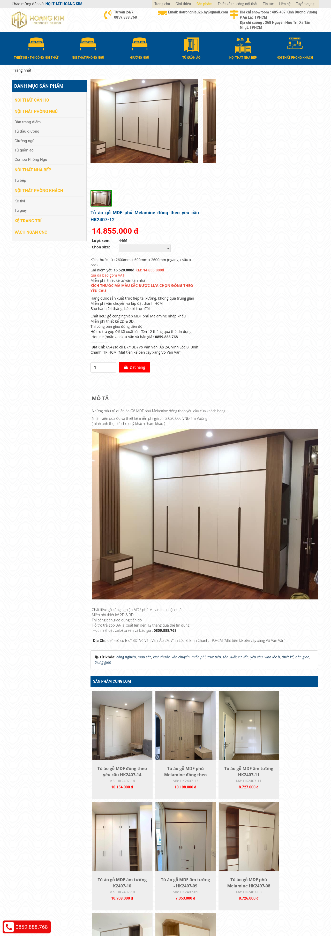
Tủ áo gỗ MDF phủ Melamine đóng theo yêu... (176, 670)
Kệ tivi (19, 201)
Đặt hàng (249, 259)
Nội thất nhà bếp (32, 169)
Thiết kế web (239, 902)
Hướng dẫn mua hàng (189, 840)
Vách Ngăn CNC (30, 231)
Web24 (254, 902)
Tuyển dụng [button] (305, 4)
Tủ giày (20, 210)
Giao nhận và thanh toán (191, 847)
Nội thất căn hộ (31, 99)
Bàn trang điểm (27, 121)
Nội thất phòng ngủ (36, 111)
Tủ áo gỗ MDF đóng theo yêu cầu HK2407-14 (119, 670)
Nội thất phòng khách (38, 190)
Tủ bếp (20, 180)
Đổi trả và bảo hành (187, 855)
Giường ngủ (24, 140)
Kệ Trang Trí (27, 220)
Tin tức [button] (268, 4)
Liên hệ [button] (285, 4)
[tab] (101, 291)
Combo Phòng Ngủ (30, 159)
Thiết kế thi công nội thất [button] (238, 4)
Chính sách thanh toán (267, 840)
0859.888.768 (32, 926)
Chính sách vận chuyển (267, 847)
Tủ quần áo (24, 150)
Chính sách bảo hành (266, 863)
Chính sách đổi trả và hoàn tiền (274, 855)
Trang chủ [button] (162, 4)
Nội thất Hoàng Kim (214, 902)
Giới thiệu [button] (183, 4)
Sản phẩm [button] (204, 4)
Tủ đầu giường (26, 131)
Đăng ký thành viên (187, 863)
